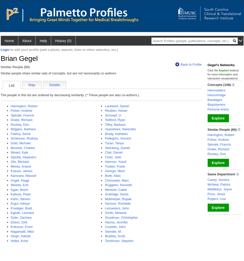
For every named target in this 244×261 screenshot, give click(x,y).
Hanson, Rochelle (118, 203)
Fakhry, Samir (21, 134)
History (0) (63, 41)
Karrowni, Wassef (23, 176)
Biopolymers (217, 104)
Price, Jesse (216, 194)
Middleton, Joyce (220, 189)
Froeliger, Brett (21, 208)
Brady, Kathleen (116, 134)
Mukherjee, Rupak (118, 199)
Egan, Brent (19, 190)
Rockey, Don (20, 124)
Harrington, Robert (24, 106)
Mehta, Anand (21, 166)
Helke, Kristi (19, 241)
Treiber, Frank (115, 166)
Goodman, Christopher (121, 217)
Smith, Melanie (115, 213)
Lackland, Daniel (117, 106)
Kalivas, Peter (21, 194)
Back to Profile (188, 64)
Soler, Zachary (21, 217)
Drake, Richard (22, 120)
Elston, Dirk (19, 222)
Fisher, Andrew (21, 110)
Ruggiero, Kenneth (118, 185)
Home (9, 41)
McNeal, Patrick (219, 184)
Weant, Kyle (19, 152)
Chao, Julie (113, 157)
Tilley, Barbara (115, 124)
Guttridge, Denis (116, 194)
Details (54, 85)
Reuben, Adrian (116, 110)
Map (31, 85)
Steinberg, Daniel (117, 148)
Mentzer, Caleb (116, 190)
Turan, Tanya (114, 143)
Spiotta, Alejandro (23, 157)
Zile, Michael (20, 162)
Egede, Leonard (22, 213)
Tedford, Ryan (115, 120)
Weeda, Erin (20, 185)
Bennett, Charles (23, 148)
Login (5, 50)
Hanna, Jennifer (116, 222)
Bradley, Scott (115, 236)
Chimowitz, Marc (117, 180)
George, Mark (115, 171)
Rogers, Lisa (217, 199)
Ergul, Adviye (20, 203)
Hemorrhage (217, 95)
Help (43, 41)
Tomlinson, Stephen (119, 241)
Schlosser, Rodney (24, 138)
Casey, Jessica (218, 180)
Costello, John (115, 227)
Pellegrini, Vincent (118, 138)
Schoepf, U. (113, 115)
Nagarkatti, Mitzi (22, 231)
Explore (218, 118)
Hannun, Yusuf (115, 162)
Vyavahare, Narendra (120, 129)
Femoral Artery (218, 109)
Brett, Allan (113, 176)
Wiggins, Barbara (23, 129)
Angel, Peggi (20, 180)
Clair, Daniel (113, 152)
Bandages (215, 100)
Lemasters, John (117, 208)
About (27, 41)
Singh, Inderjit (21, 236)
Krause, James (22, 171)
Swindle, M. (113, 231)
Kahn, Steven (20, 199)
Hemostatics (217, 90)
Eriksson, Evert (22, 227)
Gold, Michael (21, 143)
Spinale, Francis (22, 115)
